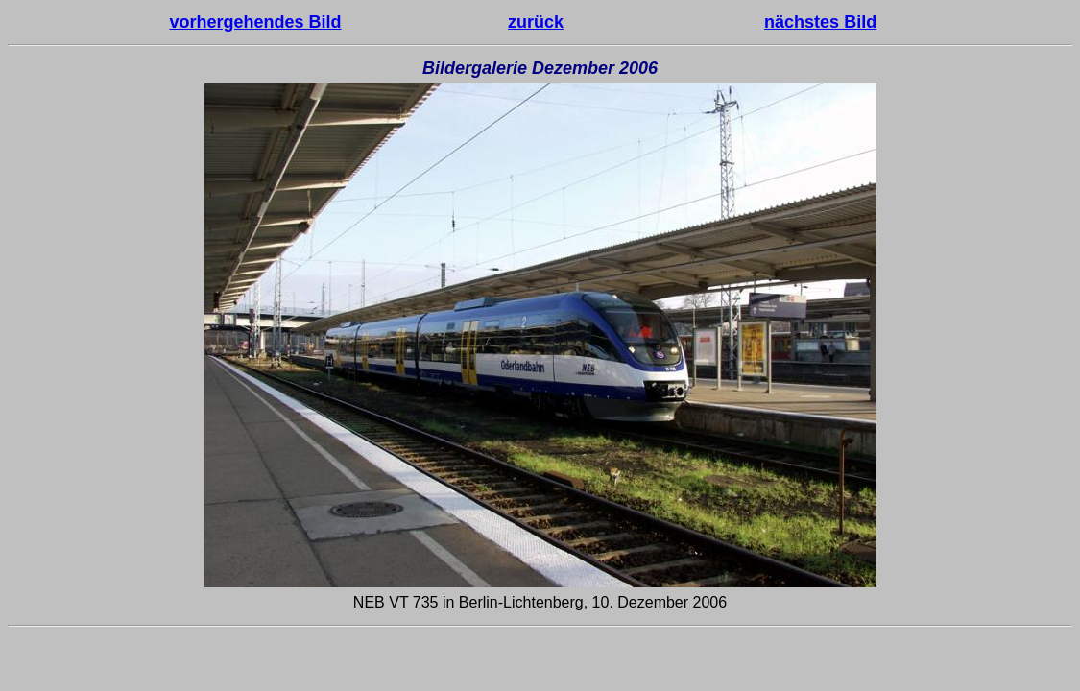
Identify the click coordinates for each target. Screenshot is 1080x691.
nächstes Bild (820, 22)
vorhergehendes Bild (255, 22)
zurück (536, 22)
